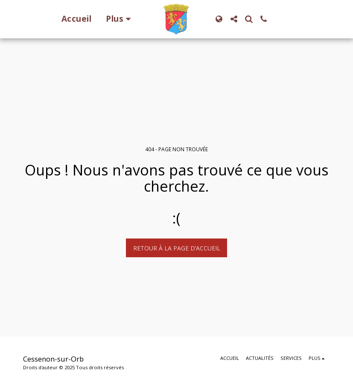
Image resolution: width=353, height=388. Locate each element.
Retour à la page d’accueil (176, 248)
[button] (234, 19)
